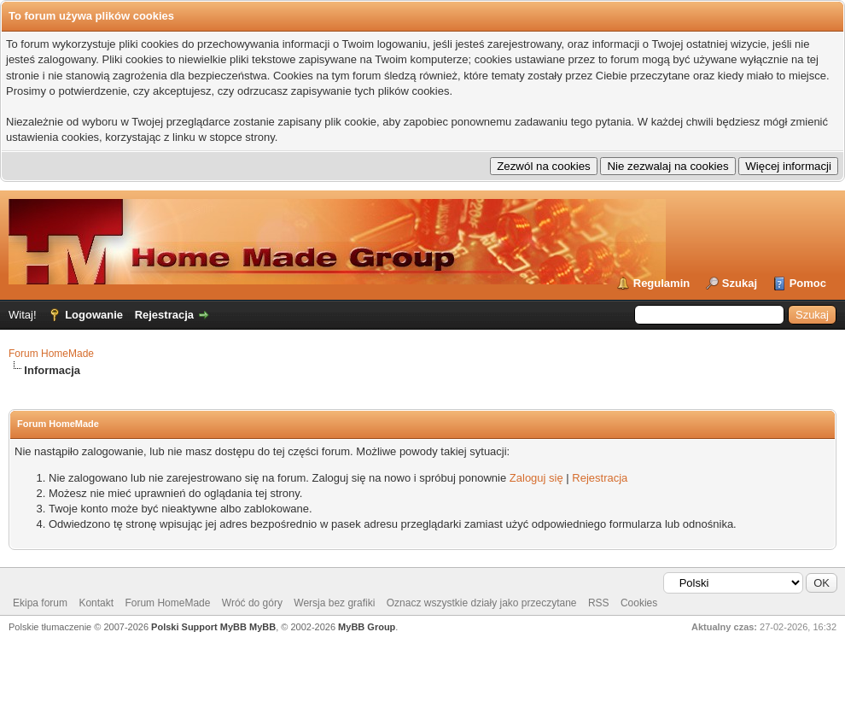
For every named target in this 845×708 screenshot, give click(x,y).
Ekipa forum (40, 603)
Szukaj (739, 283)
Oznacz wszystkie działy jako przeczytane (482, 603)
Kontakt (96, 603)
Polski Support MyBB (199, 627)
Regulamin (661, 283)
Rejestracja (164, 314)
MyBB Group (366, 627)
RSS (598, 603)
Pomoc (808, 283)
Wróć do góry (252, 603)
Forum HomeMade (51, 354)
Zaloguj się (536, 477)
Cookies (639, 603)
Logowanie (94, 314)
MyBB (262, 627)
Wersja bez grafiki (334, 603)
